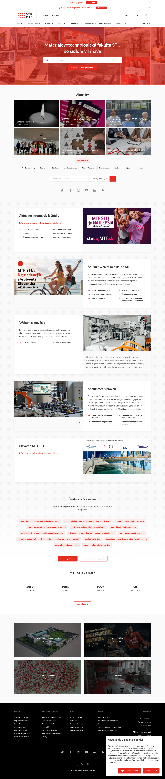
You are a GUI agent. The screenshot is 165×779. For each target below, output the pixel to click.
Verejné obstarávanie (78, 724)
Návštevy (117, 168)
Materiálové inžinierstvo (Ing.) (123, 527)
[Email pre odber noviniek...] (70, 179)
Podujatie (139, 168)
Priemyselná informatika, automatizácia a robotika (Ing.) (88, 521)
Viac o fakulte (82, 604)
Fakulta (19, 23)
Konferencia (104, 168)
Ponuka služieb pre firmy (102, 422)
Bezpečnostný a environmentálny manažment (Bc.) (126, 539)
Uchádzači (49, 23)
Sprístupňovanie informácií (108, 721)
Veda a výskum (105, 23)
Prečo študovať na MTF (32, 229)
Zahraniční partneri (49, 721)
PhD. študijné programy (62, 237)
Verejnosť (120, 23)
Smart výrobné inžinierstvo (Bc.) (97, 545)
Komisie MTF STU (76, 727)
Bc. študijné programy (62, 229)
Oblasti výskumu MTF (62, 343)
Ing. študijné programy (62, 233)
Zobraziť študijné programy (94, 559)
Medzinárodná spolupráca (51, 717)
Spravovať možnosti (129, 771)
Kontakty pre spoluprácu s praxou (133, 423)
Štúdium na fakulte (21, 717)
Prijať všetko (151, 771)
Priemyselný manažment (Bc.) (132, 533)
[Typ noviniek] (100, 179)
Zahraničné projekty (49, 730)
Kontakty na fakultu (77, 730)
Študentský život (20, 724)
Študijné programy (129, 294)
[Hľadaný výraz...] (82, 60)
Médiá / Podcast (88, 168)
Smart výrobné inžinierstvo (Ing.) (130, 521)
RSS (149, 729)
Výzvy (128, 168)
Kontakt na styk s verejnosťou (109, 730)
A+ (143, 718)
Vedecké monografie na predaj (109, 727)
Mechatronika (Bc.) (92, 539)
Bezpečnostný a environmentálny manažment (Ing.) (42, 533)
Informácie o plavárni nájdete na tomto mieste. (39, 453)
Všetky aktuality (28, 168)
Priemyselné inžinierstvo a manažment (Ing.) (47, 527)
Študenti (61, 23)
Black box (73, 721)
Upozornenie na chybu (142, 735)
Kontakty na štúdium (21, 737)
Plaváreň (73, 67)
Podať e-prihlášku (67, 559)
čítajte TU (40, 223)
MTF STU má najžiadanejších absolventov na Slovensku (133, 299)
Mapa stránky (146, 725)
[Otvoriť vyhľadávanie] (146, 15)
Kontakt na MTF (98, 298)
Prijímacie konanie (21, 730)
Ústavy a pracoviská (50, 15)
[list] (82, 168)
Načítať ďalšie (82, 160)
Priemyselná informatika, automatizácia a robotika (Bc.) (91, 533)
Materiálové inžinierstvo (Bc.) (67, 545)
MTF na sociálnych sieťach (102, 294)
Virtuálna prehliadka (130, 290)
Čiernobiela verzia (144, 722)
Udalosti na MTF (104, 717)
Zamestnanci (75, 23)
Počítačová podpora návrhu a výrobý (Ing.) (88, 527)
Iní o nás (101, 724)
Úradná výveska (70, 168)
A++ (148, 718)
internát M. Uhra (20, 727)
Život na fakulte (33, 23)
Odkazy (145, 23)
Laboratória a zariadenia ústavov (102, 416)
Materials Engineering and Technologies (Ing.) (40, 521)
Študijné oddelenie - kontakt (34, 237)
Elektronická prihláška (22, 734)
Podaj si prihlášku (88, 67)
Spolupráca (89, 23)
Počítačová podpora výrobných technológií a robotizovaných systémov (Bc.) (48, 539)
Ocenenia (43, 168)
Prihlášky (26, 233)
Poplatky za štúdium (21, 721)
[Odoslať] (113, 179)
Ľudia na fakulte (76, 717)
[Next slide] (79, 422)
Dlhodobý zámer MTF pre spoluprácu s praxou (132, 416)
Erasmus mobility (48, 724)
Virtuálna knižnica (30, 343)
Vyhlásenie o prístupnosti (142, 732)
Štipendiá (45, 727)
